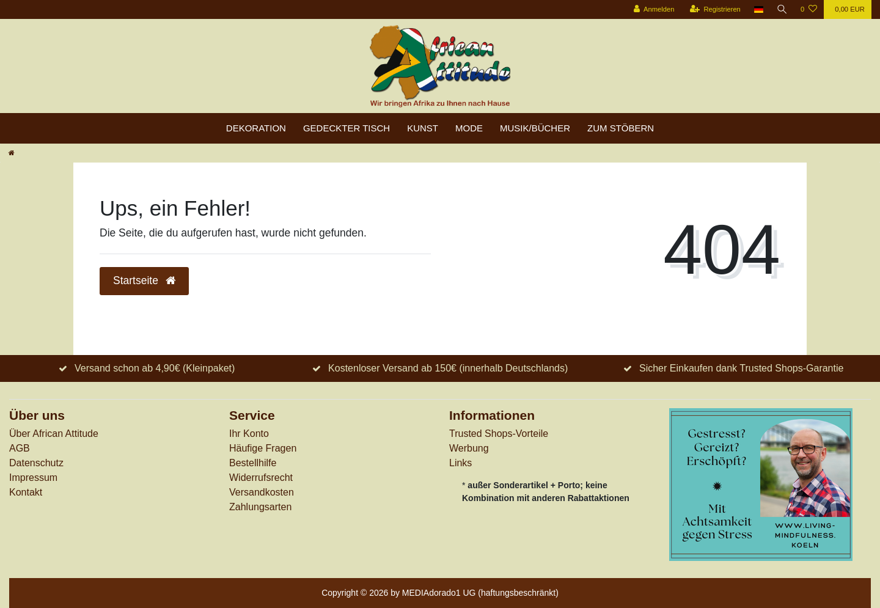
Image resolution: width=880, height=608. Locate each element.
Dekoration (256, 128)
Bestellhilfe (252, 463)
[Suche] (781, 9)
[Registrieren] (714, 9)
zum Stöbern (620, 128)
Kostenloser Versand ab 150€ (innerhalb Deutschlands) (448, 368)
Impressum (33, 477)
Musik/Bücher (535, 128)
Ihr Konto (249, 433)
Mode (469, 128)
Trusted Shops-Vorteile (498, 433)
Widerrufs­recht (261, 477)
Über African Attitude (53, 433)
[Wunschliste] (809, 9)
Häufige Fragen (262, 448)
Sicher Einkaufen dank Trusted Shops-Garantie (741, 368)
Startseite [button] (144, 280)
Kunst (422, 128)
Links (460, 463)
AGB (19, 448)
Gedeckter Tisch (346, 128)
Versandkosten (261, 492)
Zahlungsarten (260, 507)
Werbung (469, 448)
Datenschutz (36, 463)
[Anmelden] (653, 9)
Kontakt (25, 492)
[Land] (758, 9)
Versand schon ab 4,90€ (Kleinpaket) (155, 368)
